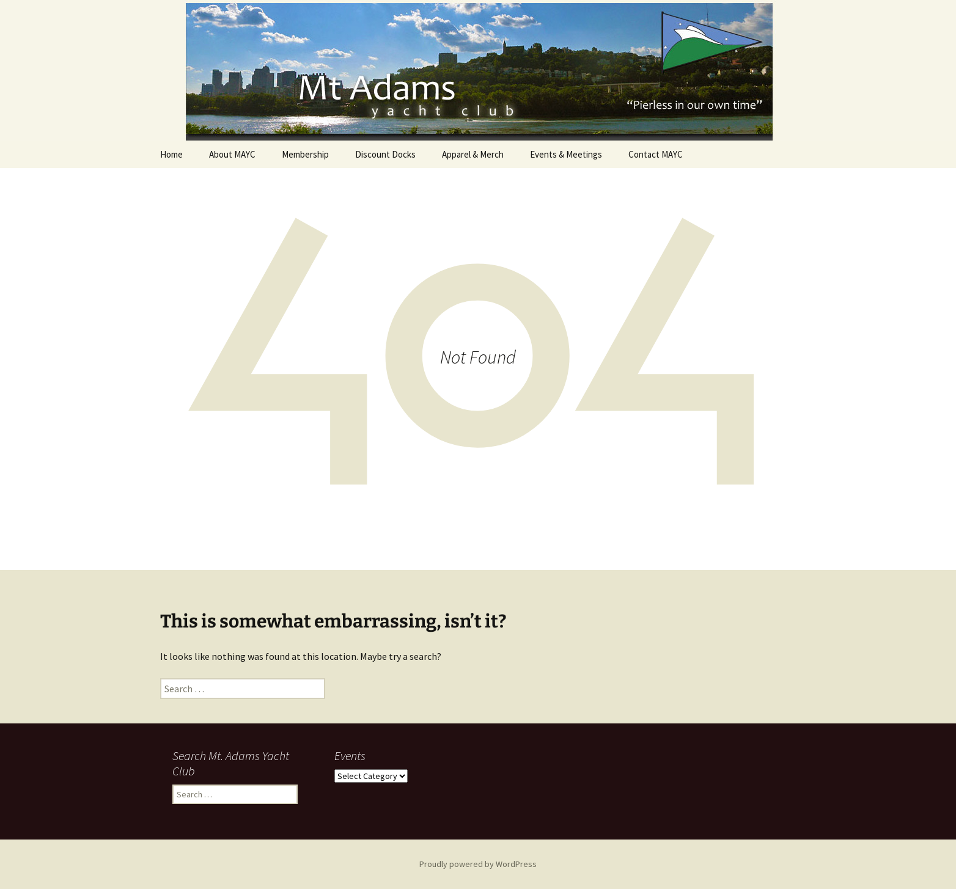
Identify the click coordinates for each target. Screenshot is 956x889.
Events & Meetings (566, 154)
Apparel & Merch (473, 154)
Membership (305, 154)
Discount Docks (385, 154)
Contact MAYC (655, 154)
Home (171, 154)
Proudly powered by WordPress (478, 863)
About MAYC (232, 154)
